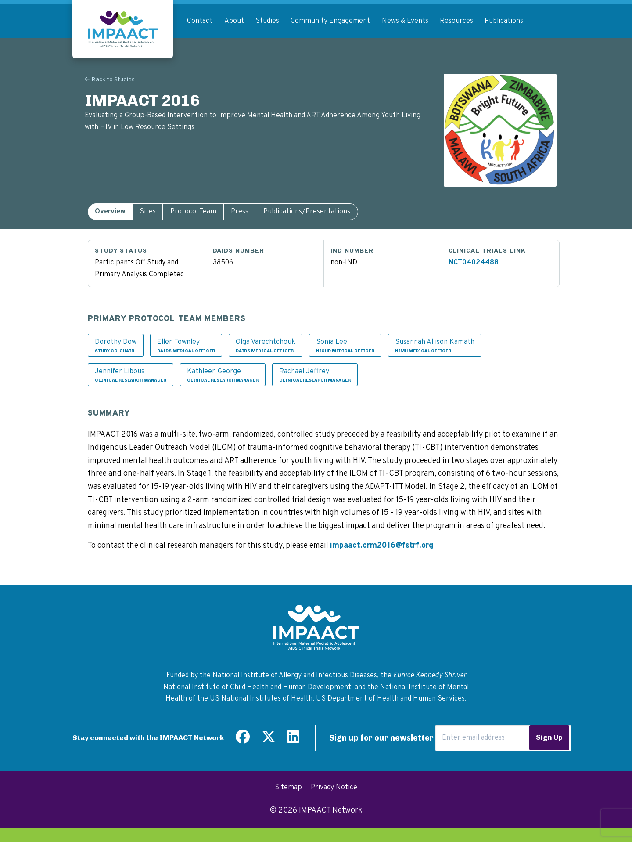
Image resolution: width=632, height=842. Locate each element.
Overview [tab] (110, 211)
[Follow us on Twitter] (269, 740)
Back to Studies (113, 79)
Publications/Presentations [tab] (306, 211)
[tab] (110, 211)
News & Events (405, 21)
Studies (267, 21)
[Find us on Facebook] (243, 740)
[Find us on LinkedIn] (293, 740)
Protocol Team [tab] (193, 211)
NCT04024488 (474, 262)
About (234, 21)
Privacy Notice (334, 787)
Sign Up (549, 737)
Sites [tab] (148, 211)
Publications (504, 21)
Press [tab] (239, 211)
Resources (456, 21)
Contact (199, 21)
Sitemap (288, 787)
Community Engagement (330, 21)
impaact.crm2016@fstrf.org (381, 546)
